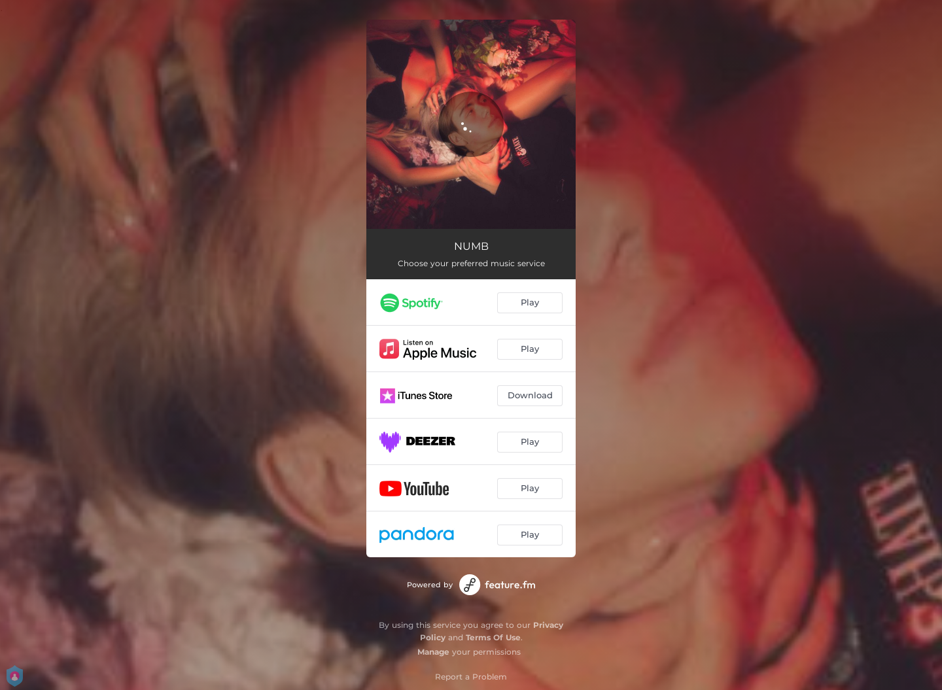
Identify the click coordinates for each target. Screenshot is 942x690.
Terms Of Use (493, 637)
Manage (433, 652)
